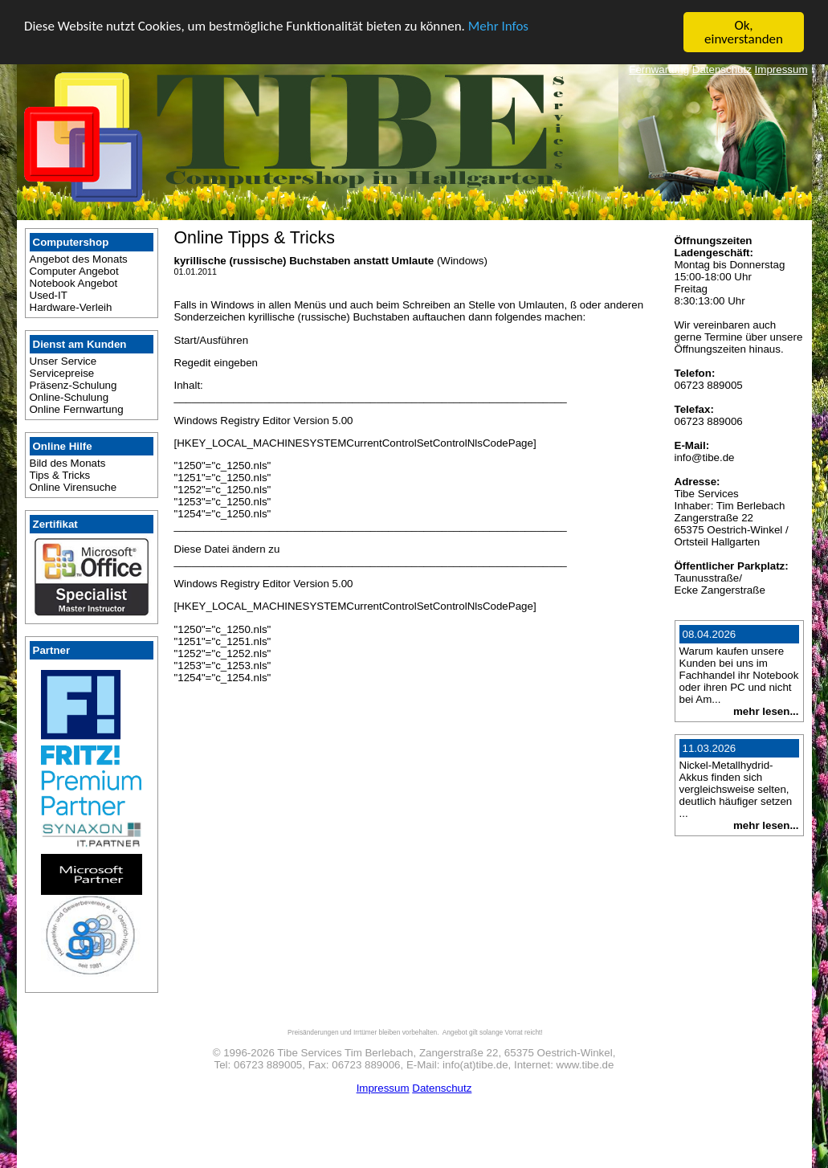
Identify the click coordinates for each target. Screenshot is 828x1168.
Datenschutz (722, 69)
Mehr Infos (498, 25)
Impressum (781, 69)
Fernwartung (659, 69)
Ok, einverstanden (743, 32)
